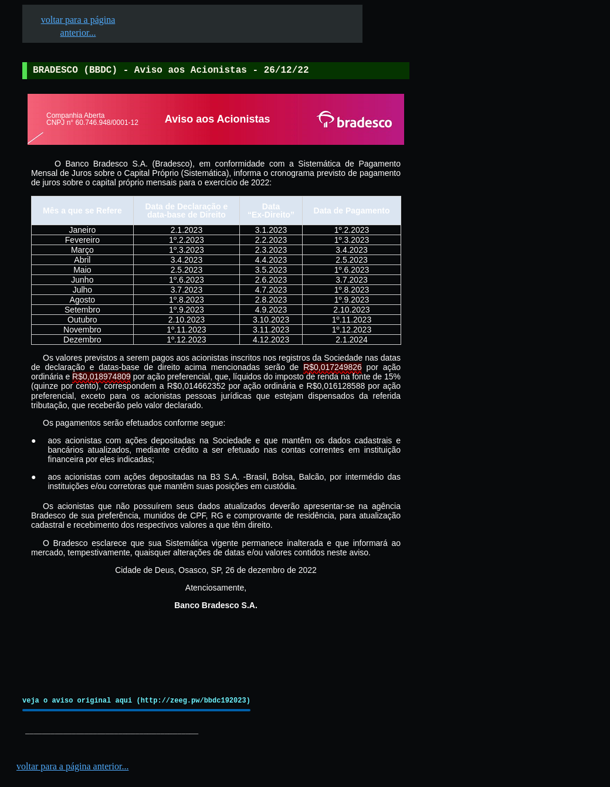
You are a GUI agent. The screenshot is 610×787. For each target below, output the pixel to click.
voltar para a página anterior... (72, 766)
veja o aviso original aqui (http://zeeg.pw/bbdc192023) (136, 700)
